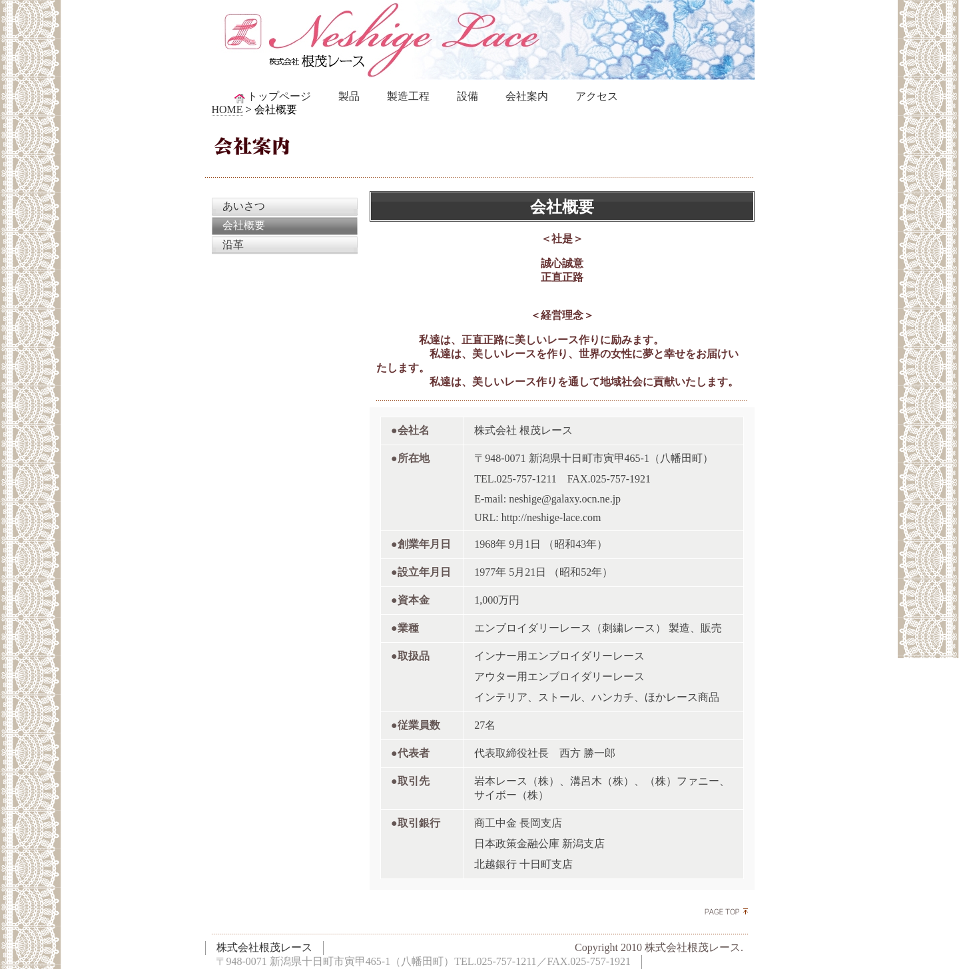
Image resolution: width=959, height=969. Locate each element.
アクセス (596, 96)
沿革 (233, 244)
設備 (467, 96)
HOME (227, 109)
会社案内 (526, 96)
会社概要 (243, 225)
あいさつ (243, 206)
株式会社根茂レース (264, 947)
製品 (349, 96)
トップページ (271, 97)
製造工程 (408, 96)
